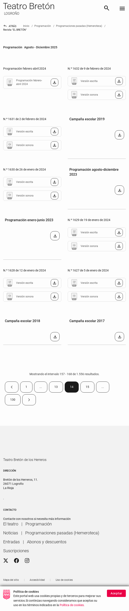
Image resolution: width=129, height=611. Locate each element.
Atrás (9, 26)
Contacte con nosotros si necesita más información (37, 531)
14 (74, 387)
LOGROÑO (11, 13)
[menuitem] (10, 536)
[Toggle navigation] (122, 9)
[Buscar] (106, 9)
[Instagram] (27, 573)
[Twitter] (5, 573)
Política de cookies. (72, 605)
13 (58, 387)
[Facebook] (16, 573)
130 (15, 400)
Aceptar (116, 593)
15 (90, 387)
